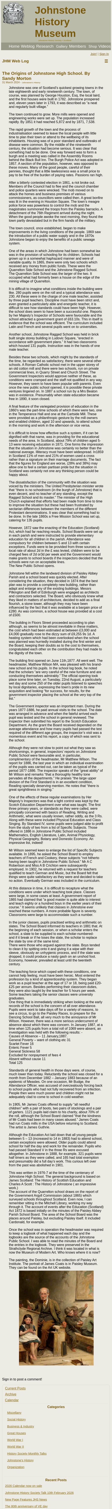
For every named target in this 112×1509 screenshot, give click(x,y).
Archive (10, 1394)
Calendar (12, 1400)
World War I (15, 1440)
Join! (93, 54)
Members (77, 46)
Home (14, 46)
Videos (104, 46)
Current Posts (15, 1388)
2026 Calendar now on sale (23, 1486)
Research (44, 46)
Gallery (62, 46)
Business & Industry (20, 1426)
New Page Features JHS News (26, 1499)
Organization (15, 1467)
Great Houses (16, 1433)
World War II (15, 1446)
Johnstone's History (20, 1460)
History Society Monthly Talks (27, 1453)
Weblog (28, 46)
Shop (92, 46)
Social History (16, 1419)
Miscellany (14, 1412)
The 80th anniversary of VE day (26, 1506)
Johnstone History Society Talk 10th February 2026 (39, 1492)
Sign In (104, 54)
